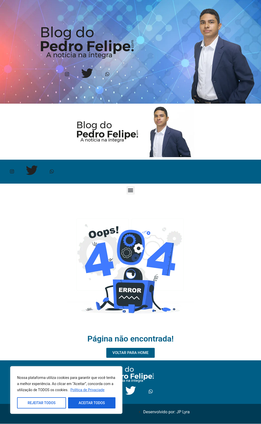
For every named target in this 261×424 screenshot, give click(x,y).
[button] (130, 190)
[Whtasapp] (107, 74)
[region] (66, 390)
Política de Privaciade (87, 390)
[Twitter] (87, 74)
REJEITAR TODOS (42, 403)
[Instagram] (67, 74)
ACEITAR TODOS (92, 403)
